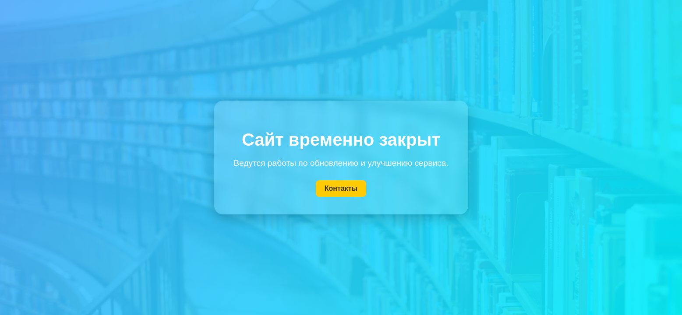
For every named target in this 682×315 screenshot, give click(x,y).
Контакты (341, 188)
